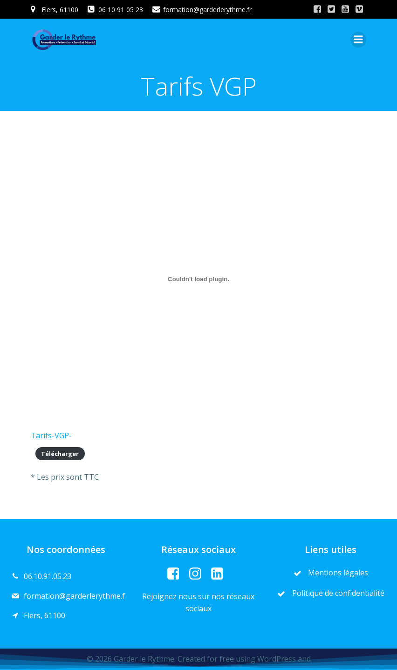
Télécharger (60, 453)
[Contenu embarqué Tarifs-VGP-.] (198, 279)
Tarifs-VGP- (51, 435)
